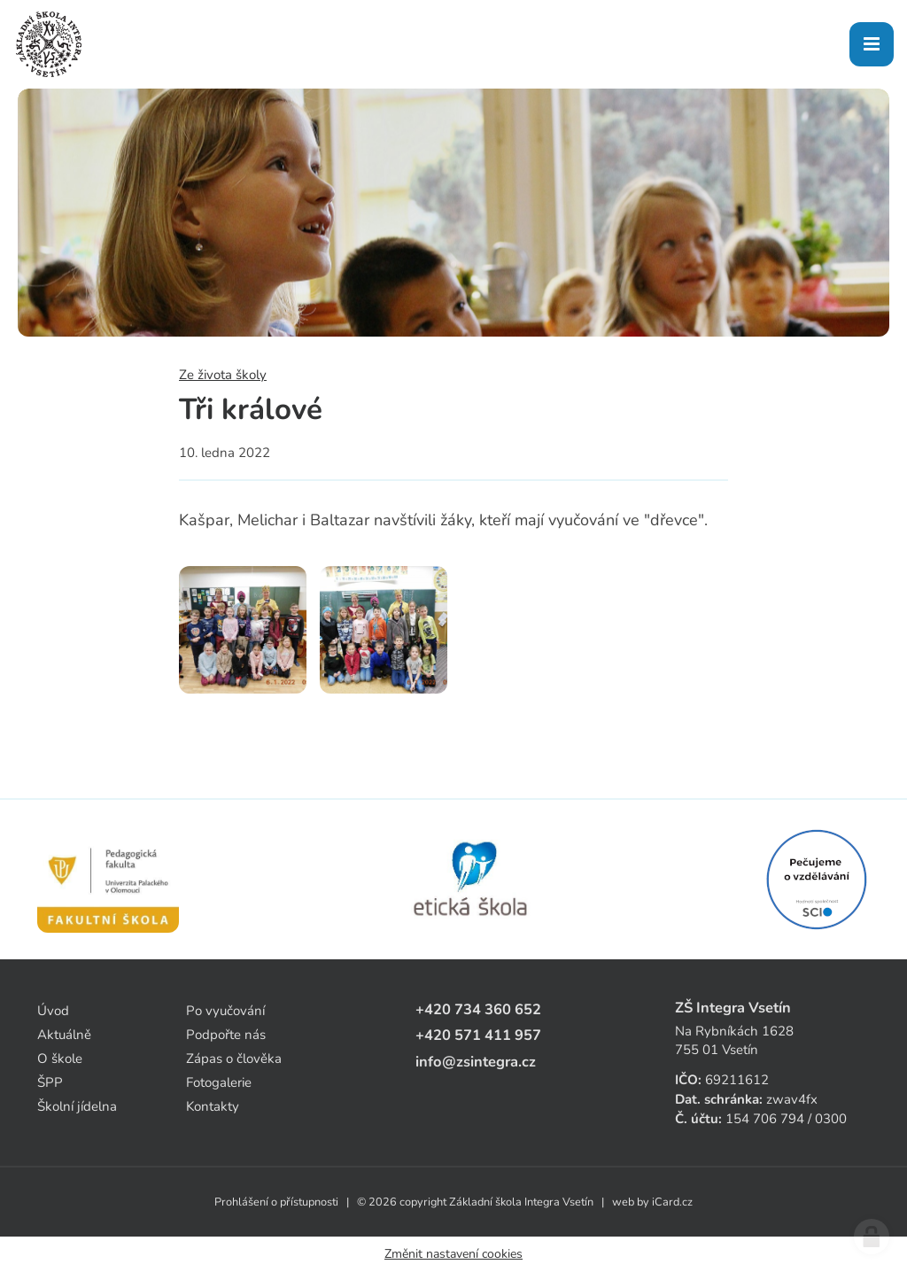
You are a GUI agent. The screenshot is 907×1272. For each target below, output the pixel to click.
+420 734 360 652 (478, 1009)
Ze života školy (223, 375)
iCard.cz (672, 1202)
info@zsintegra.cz (475, 1061)
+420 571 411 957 (478, 1035)
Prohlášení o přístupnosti (276, 1202)
